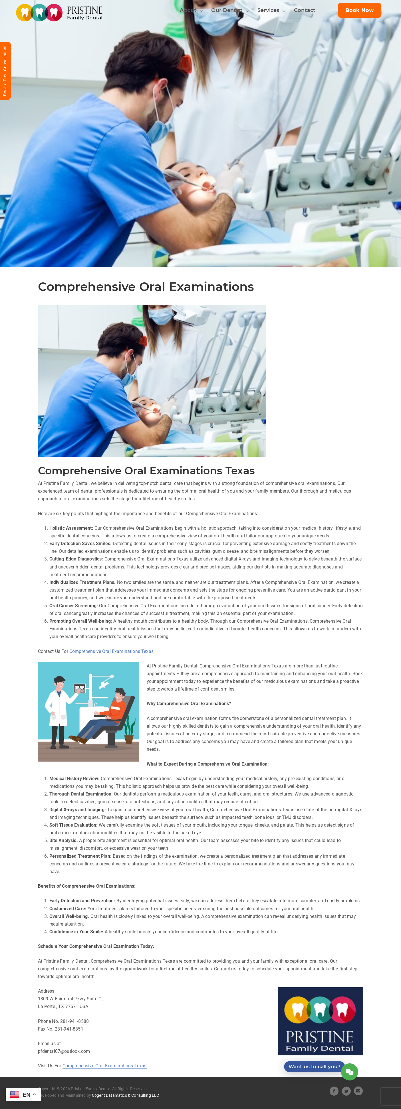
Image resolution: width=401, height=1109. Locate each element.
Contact (304, 10)
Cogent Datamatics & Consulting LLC (125, 1095)
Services (268, 10)
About (188, 10)
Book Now (359, 10)
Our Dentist (227, 10)
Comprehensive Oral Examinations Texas (111, 651)
